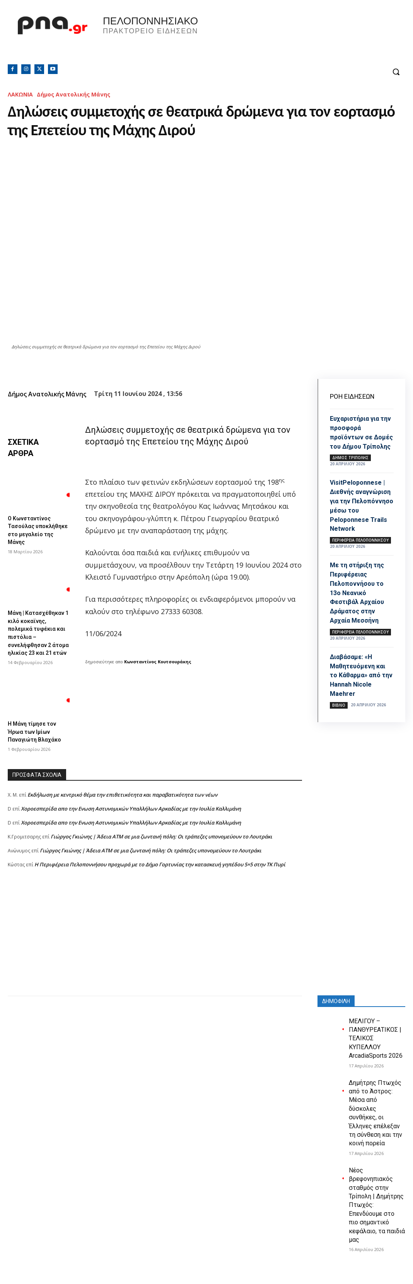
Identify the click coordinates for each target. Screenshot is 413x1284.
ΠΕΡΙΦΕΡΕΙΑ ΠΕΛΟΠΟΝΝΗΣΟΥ (360, 556)
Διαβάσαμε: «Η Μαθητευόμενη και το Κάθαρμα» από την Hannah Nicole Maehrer (361, 690)
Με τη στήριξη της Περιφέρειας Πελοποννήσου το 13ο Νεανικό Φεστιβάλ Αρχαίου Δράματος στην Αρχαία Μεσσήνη (360, 608)
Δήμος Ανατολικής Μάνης (73, 94)
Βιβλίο (338, 720)
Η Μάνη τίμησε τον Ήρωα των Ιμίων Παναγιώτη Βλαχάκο (37, 740)
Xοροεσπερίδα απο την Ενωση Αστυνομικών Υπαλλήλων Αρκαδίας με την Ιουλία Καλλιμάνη (131, 816)
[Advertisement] (155, 949)
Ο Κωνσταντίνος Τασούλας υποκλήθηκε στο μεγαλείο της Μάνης (37, 529)
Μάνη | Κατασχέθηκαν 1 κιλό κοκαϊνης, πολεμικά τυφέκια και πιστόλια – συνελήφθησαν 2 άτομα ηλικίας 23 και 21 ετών (37, 636)
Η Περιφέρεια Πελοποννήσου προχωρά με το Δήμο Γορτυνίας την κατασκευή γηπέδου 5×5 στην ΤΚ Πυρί (159, 872)
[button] (396, 71)
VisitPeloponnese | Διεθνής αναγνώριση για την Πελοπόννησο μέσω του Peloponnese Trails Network (361, 518)
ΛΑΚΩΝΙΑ (20, 94)
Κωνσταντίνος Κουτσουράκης (157, 661)
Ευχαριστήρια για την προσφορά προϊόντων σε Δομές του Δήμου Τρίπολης (358, 436)
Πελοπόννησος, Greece (305, 37)
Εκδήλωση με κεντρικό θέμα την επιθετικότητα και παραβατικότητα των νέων (122, 802)
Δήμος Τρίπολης (350, 466)
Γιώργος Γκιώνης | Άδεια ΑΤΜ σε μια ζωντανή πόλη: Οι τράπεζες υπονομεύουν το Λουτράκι (161, 844)
